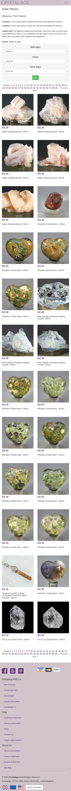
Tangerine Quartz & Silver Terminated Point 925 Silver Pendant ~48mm (14, 595)
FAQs (6, 729)
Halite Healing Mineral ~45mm (50, 132)
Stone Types (35, 67)
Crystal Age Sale (11, 690)
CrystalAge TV (10, 707)
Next (34, 91)
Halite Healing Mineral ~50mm (50, 178)
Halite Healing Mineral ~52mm (15, 178)
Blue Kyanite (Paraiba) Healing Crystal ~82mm (51, 363)
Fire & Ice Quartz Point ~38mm (51, 639)
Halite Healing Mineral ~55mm (15, 132)
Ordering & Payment (12, 718)
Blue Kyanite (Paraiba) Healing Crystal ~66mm (51, 317)
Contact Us (8, 734)
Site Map (7, 768)
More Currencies (34, 787)
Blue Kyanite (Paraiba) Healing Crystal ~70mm (15, 363)
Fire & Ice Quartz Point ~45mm (15, 639)
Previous (63, 88)
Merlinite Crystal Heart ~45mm (50, 593)
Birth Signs (36, 47)
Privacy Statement (11, 756)
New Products (10, 685)
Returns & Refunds (12, 762)
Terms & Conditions (12, 751)
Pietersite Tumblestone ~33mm (51, 224)
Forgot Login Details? (13, 740)
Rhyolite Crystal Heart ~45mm (15, 270)
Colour (35, 57)
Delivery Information (12, 723)
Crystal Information (12, 701)
